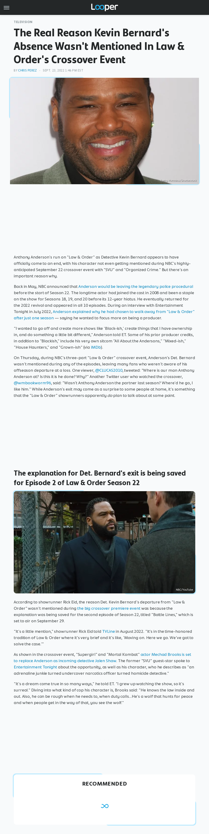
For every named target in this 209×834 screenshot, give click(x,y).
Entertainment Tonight (35, 667)
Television (23, 22)
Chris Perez (27, 70)
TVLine (108, 631)
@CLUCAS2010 (108, 370)
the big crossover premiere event (108, 608)
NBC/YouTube (184, 589)
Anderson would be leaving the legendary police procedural (135, 286)
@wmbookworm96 (32, 383)
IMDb (96, 347)
